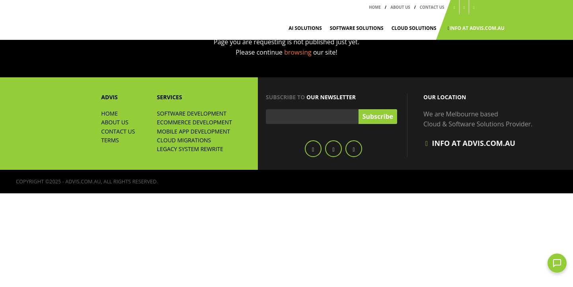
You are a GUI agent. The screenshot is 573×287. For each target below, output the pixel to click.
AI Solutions (305, 28)
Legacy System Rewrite (190, 149)
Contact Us (432, 7)
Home (375, 7)
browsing (298, 52)
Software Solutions (357, 28)
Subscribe (378, 116)
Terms (110, 140)
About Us (400, 7)
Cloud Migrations (184, 140)
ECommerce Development (194, 122)
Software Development (191, 113)
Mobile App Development (193, 131)
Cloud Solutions (414, 28)
